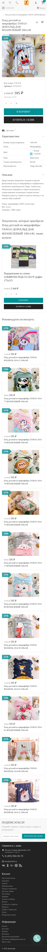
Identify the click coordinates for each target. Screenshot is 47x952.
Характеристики (10, 136)
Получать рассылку (33, 836)
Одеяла (4, 883)
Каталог (8, 7)
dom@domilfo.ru (11, 861)
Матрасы (5, 907)
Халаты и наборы (8, 899)
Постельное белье (8, 878)
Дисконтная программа (10, 936)
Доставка (5, 929)
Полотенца (6, 894)
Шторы (4, 902)
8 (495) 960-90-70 (14, 856)
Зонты (4, 912)
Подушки (5, 881)
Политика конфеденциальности (13, 939)
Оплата (4, 926)
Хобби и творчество (9, 909)
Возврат (5, 931)
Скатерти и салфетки (9, 904)
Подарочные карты (9, 915)
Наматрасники (7, 886)
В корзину (23, 111)
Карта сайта (6, 942)
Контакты (5, 934)
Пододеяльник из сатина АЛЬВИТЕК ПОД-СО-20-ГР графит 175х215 (23, 277)
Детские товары (8, 891)
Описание (7, 174)
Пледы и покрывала (9, 888)
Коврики (5, 896)
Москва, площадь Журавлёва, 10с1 (18, 850)
